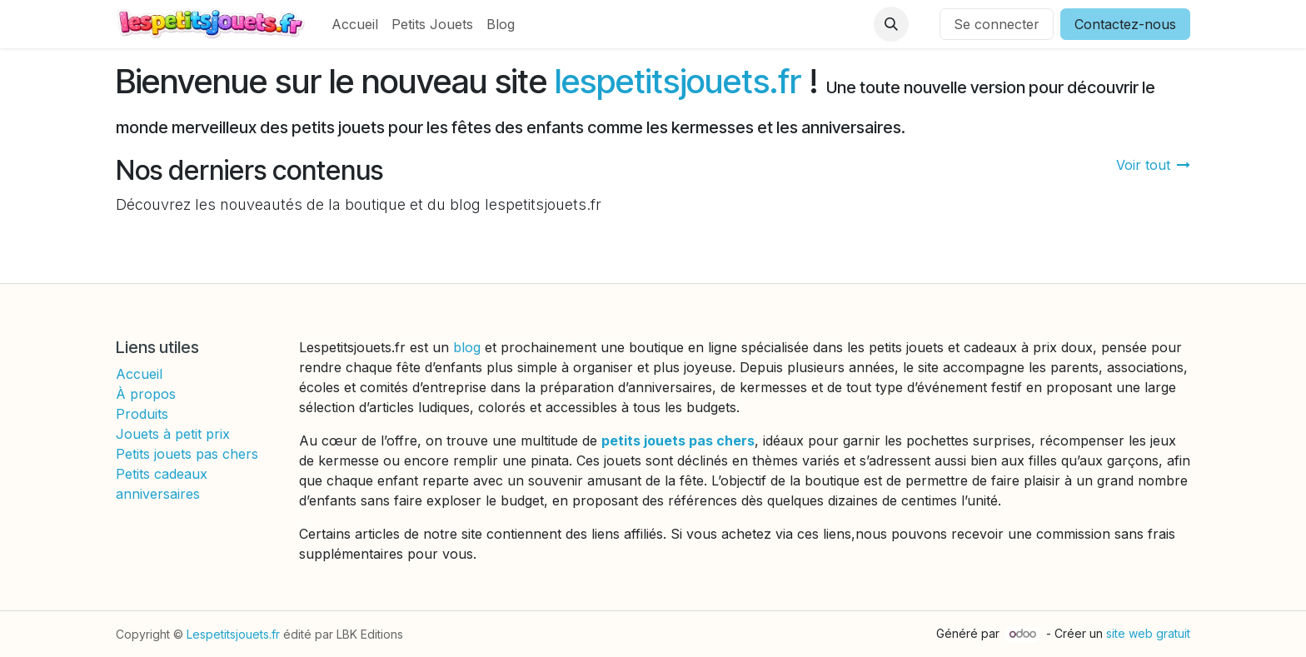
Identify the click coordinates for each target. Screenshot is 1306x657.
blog (469, 347)
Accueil (139, 374)
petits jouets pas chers (678, 440)
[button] (891, 24)
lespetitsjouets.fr (678, 81)
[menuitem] (355, 24)
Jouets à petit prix (173, 434)
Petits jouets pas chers (187, 453)
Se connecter (996, 24)
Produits (142, 414)
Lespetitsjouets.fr (233, 634)
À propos (146, 394)
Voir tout (1153, 165)
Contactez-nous (1125, 24)
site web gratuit (1148, 633)
